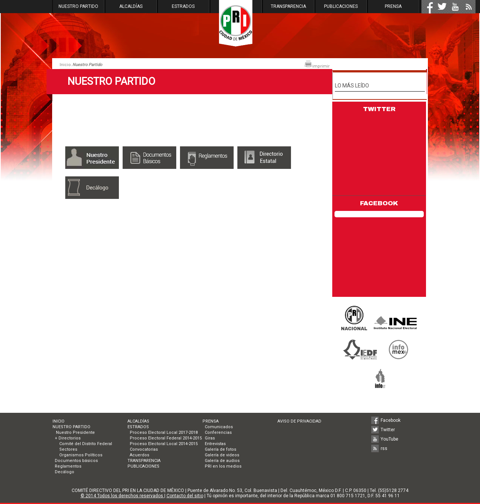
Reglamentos (68, 466)
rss (384, 448)
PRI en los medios (223, 466)
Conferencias (218, 432)
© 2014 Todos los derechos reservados (122, 495)
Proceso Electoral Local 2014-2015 (164, 443)
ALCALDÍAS (130, 6)
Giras (210, 438)
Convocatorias (144, 449)
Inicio (65, 64)
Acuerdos (139, 455)
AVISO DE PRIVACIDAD (299, 421)
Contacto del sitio (184, 495)
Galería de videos (222, 455)
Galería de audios (222, 460)
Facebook (390, 420)
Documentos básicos (76, 460)
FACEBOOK (379, 203)
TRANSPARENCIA (288, 6)
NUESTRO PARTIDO (78, 6)
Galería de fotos (220, 449)
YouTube (389, 439)
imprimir (317, 64)
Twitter (388, 429)
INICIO (58, 421)
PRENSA (393, 6)
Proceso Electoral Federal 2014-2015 (166, 438)
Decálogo (64, 471)
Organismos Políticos (80, 455)
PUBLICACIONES (341, 6)
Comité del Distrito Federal (85, 443)
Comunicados (219, 426)
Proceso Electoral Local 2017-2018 (164, 432)
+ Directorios (68, 438)
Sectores (68, 449)
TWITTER (379, 109)
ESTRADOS (183, 6)
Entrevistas (215, 443)
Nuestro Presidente (75, 432)
